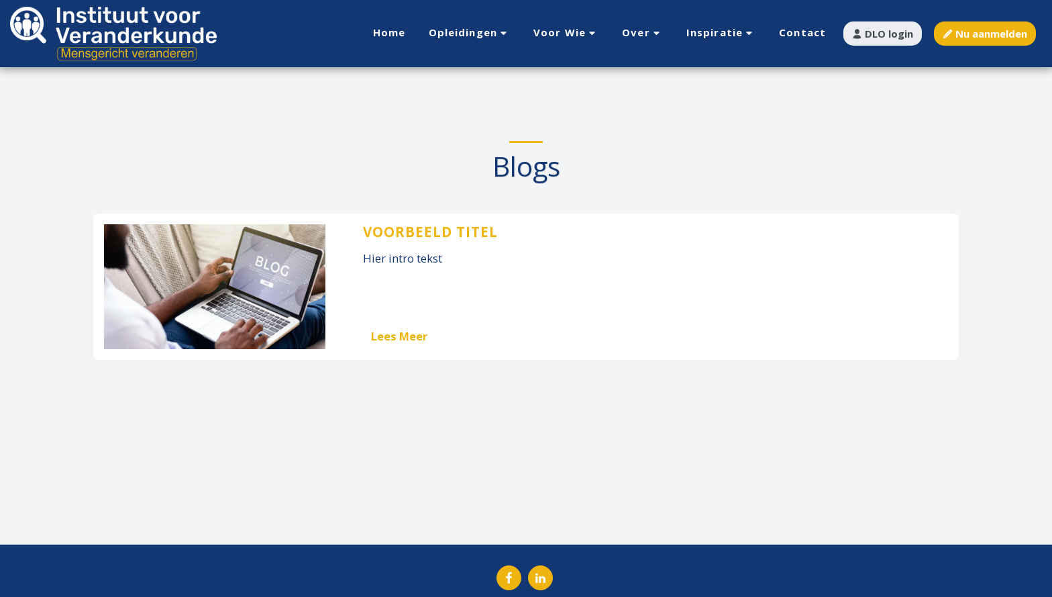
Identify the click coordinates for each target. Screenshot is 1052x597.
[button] (470, 33)
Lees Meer (399, 336)
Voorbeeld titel (430, 231)
